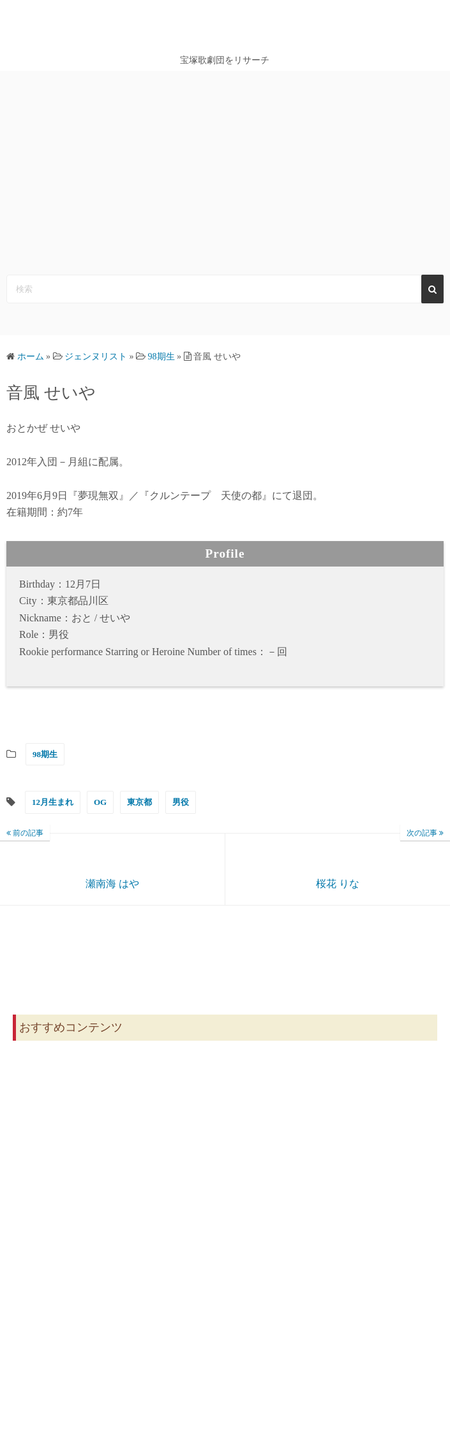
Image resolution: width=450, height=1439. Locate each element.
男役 (180, 802)
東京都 (139, 802)
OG (100, 802)
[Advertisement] (225, 166)
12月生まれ (52, 802)
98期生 (45, 754)
